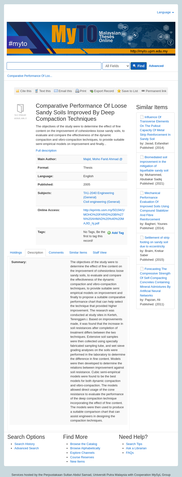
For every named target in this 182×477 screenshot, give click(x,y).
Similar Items (78, 252)
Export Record (104, 91)
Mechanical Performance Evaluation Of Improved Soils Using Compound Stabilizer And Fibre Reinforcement (154, 206)
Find (138, 66)
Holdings (16, 252)
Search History (24, 444)
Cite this (26, 91)
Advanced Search (26, 448)
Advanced (156, 66)
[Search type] (116, 66)
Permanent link (156, 91)
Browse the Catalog (83, 444)
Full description (46, 150)
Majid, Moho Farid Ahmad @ (103, 159)
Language (165, 12)
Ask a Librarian (136, 448)
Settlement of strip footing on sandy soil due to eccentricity (154, 242)
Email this (65, 91)
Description (35, 252)
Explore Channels (82, 452)
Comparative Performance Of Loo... (29, 76)
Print (83, 91)
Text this (45, 91)
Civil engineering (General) (101, 202)
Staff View (100, 252)
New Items (77, 461)
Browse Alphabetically (85, 448)
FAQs (130, 452)
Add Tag (115, 233)
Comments (56, 252)
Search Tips (134, 444)
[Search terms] (54, 66)
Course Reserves (82, 457)
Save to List (130, 91)
